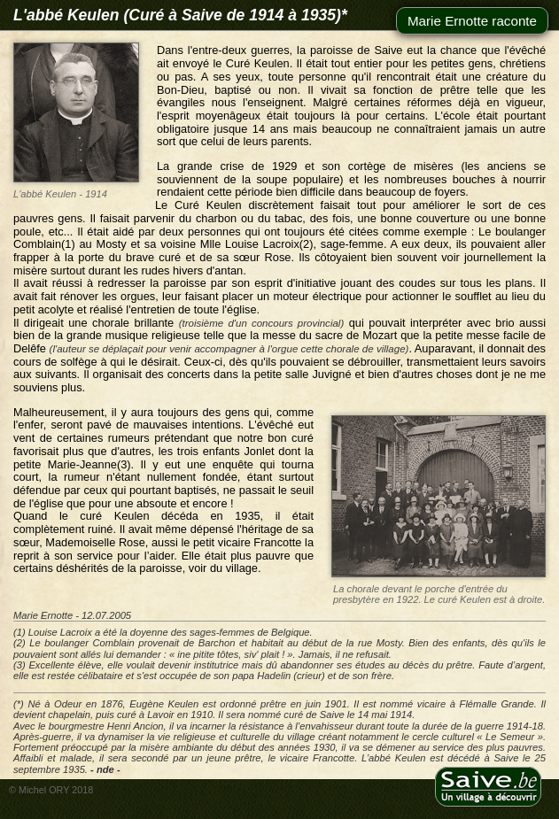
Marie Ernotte (43, 615)
